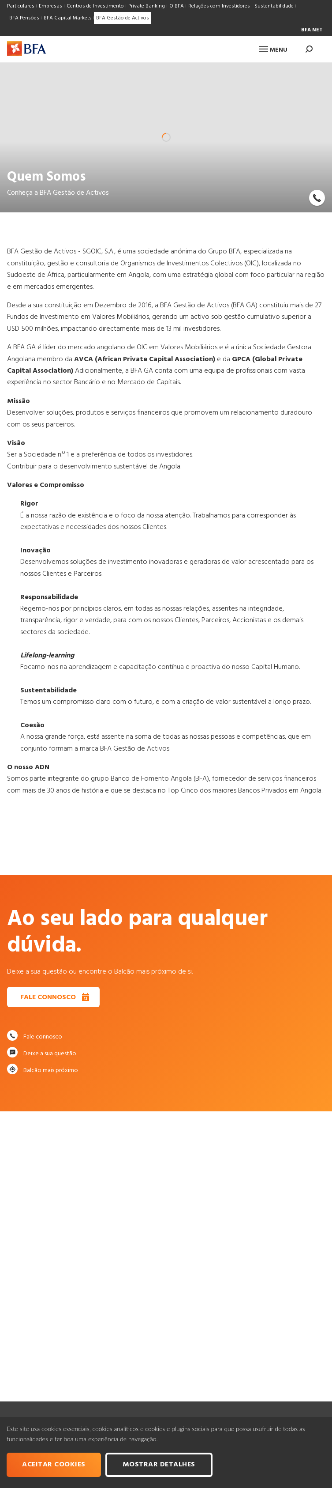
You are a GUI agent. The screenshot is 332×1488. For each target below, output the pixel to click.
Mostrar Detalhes (159, 1464)
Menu (273, 50)
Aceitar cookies (54, 1464)
